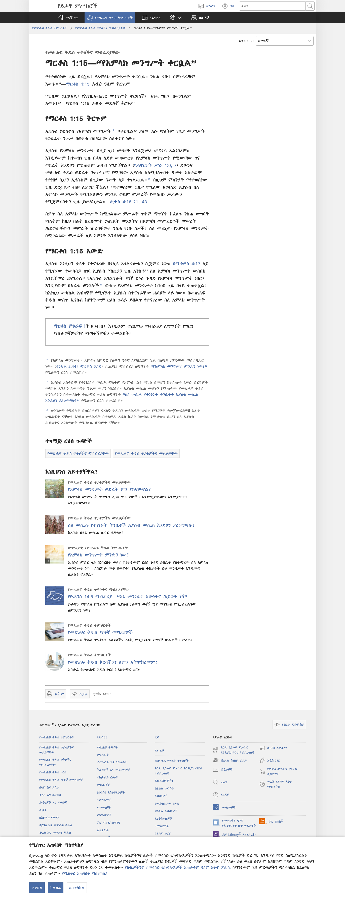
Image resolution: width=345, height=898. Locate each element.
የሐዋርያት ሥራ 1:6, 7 (155, 165)
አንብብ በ (246, 41)
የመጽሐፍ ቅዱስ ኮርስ (52, 772)
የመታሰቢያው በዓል (167, 803)
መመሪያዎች (104, 815)
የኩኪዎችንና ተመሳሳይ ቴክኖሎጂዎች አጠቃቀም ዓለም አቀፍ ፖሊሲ (178, 867)
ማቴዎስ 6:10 (90, 366)
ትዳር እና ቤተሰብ (50, 795)
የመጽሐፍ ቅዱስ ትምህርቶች (49, 28)
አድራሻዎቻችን (164, 780)
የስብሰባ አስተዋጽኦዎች (111, 792)
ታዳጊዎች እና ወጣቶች (53, 802)
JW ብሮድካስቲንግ (108, 822)
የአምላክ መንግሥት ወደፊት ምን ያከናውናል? (109, 489)
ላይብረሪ (102, 737)
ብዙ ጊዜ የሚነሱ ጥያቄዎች (172, 760)
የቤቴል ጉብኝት (164, 788)
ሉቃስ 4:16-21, (125, 201)
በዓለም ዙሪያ (163, 833)
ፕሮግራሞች (104, 800)
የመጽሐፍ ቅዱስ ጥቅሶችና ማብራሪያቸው (100, 28)
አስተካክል (77, 888)
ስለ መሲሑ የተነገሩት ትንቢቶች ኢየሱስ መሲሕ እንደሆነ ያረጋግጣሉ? (131, 525)
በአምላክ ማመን (49, 817)
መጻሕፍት (103, 755)
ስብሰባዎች (161, 796)
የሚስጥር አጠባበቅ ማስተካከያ (84, 873)
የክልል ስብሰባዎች (166, 811)
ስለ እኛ (159, 751)
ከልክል (55, 888)
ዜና (157, 737)
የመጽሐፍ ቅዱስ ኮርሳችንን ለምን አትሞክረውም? (113, 662)
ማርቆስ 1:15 (78, 84)
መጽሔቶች (103, 785)
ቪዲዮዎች (103, 830)
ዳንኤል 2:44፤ (67, 366)
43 (143, 201)
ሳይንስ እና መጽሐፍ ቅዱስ (55, 825)
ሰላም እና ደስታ (49, 787)
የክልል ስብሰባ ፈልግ (230, 760)
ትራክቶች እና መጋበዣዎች (113, 769)
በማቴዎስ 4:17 (186, 263)
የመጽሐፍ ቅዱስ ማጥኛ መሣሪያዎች (100, 632)
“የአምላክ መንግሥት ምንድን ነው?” (178, 366)
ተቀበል (37, 888)
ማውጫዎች (104, 807)
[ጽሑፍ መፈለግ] (272, 6)
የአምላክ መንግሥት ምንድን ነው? (98, 554)
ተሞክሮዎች (162, 826)
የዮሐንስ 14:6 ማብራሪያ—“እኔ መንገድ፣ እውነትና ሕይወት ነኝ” (127, 596)
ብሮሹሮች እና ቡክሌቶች (112, 762)
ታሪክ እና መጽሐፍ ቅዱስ (55, 832)
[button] (110, 17)
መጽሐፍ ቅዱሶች (107, 747)
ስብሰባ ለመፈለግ (273, 748)
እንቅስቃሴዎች (163, 818)
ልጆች (43, 810)
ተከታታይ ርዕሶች (107, 777)
